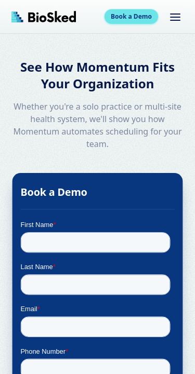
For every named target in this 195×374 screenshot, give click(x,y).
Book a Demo (131, 16)
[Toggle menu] (175, 16)
